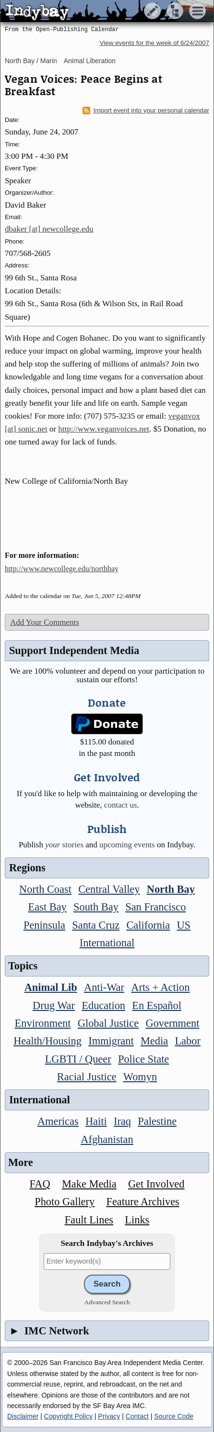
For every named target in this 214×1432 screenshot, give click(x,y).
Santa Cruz (95, 925)
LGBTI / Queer (78, 1059)
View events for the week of (154, 42)
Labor (187, 1041)
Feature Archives (142, 1202)
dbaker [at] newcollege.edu (49, 228)
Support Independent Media (74, 650)
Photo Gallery (65, 1202)
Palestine (157, 1121)
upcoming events (127, 844)
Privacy (109, 1416)
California (148, 925)
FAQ (40, 1184)
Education (103, 1005)
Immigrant (111, 1041)
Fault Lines (89, 1220)
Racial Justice (87, 1077)
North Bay (171, 889)
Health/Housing (47, 1041)
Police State (143, 1059)
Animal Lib (50, 987)
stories (64, 844)
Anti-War (104, 987)
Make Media (89, 1184)
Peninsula (44, 925)
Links (137, 1220)
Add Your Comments (44, 622)
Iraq (122, 1121)
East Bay (47, 907)
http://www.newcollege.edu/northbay (62, 569)
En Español (156, 1005)
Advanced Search (107, 1302)
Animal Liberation (90, 61)
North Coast (45, 889)
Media (154, 1041)
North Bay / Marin (31, 61)
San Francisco (155, 907)
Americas (58, 1121)
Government (172, 1023)
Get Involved (156, 1184)
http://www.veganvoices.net (103, 428)
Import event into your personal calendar (146, 110)
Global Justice (108, 1023)
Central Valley (109, 889)
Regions (27, 868)
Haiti (96, 1121)
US (183, 925)
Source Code (173, 1416)
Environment (43, 1023)
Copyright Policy (68, 1416)
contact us (120, 805)
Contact (137, 1416)
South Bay (96, 907)
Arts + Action (160, 987)
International (107, 943)
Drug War (54, 1005)
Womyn (140, 1077)
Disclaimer (22, 1416)
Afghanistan (107, 1139)
